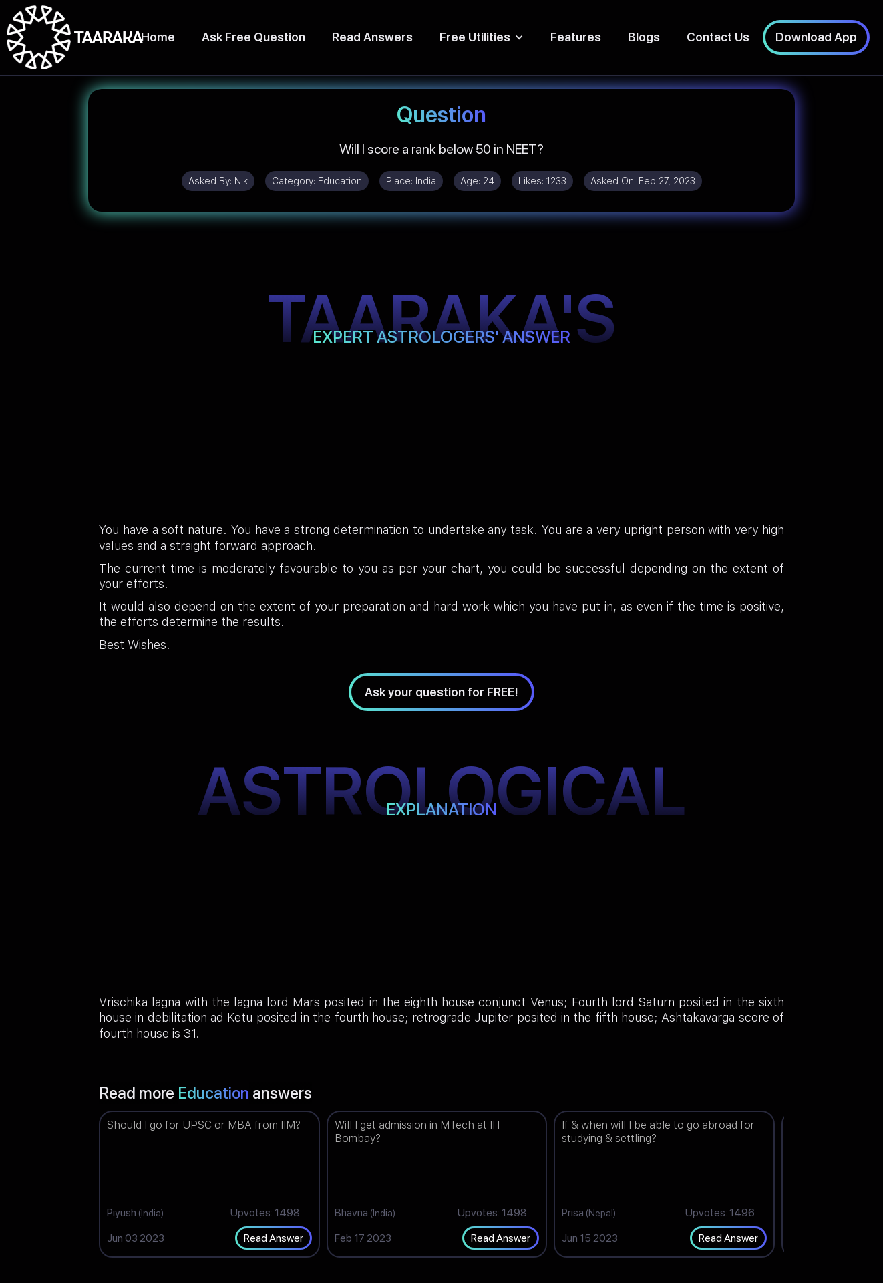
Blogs (644, 37)
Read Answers (372, 37)
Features (575, 37)
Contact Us (718, 37)
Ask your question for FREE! (441, 692)
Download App (816, 37)
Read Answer (273, 1238)
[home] (75, 37)
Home (158, 37)
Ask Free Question (253, 37)
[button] (481, 37)
